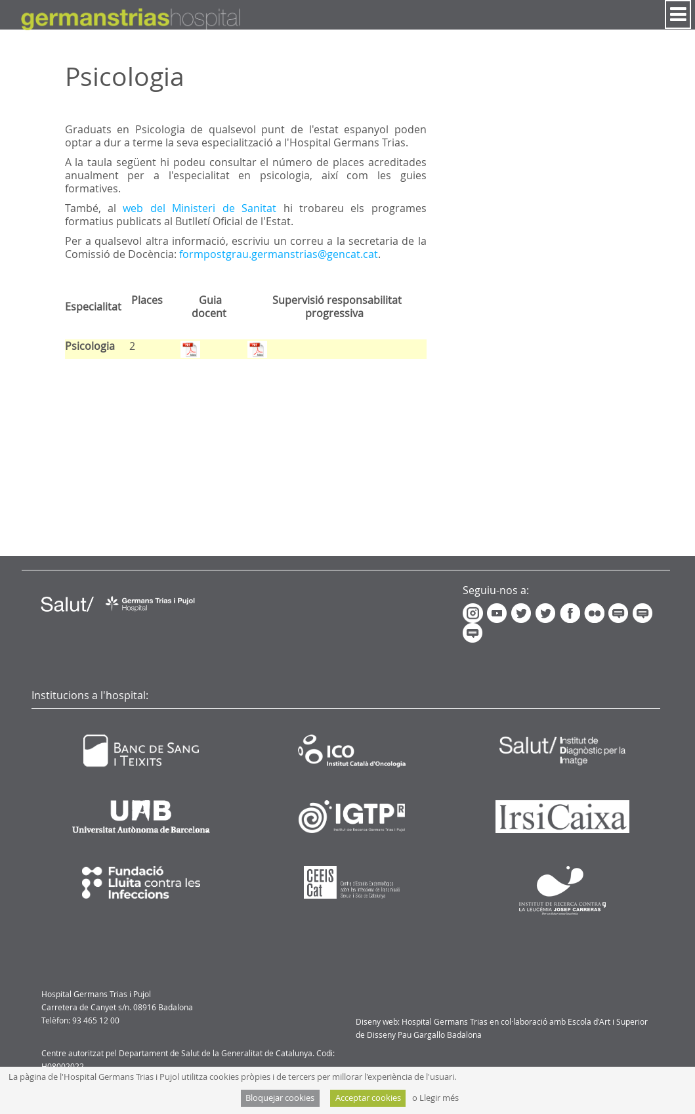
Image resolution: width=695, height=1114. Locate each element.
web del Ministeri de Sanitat (203, 208)
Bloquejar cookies (279, 1097)
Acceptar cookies (368, 1097)
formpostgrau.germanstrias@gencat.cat (278, 254)
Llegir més (439, 1097)
